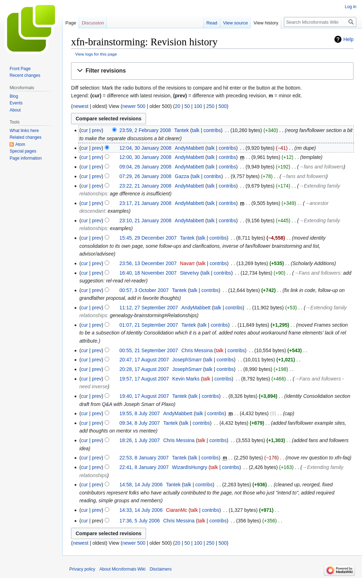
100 (198, 106)
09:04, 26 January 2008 (145, 167)
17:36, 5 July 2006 (139, 520)
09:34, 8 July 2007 (139, 423)
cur (84, 130)
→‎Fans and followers (317, 273)
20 (177, 106)
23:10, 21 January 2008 (145, 220)
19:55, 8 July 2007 (139, 413)
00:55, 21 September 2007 (148, 350)
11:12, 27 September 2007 (148, 307)
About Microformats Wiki (122, 569)
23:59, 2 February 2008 (145, 130)
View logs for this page (96, 54)
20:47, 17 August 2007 (144, 359)
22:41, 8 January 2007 (144, 467)
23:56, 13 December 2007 (148, 263)
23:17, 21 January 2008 (145, 203)
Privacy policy (82, 569)
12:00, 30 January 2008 (145, 157)
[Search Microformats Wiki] (320, 22)
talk (196, 130)
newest (80, 106)
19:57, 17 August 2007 (144, 379)
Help (348, 39)
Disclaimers (160, 569)
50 (187, 106)
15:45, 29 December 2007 (148, 238)
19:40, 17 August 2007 (144, 396)
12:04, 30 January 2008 (145, 148)
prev (96, 130)
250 (210, 106)
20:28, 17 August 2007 (144, 369)
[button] (212, 71)
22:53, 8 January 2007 (144, 457)
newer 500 (133, 106)
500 (222, 106)
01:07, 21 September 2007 (148, 325)
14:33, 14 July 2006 (141, 510)
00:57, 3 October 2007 (144, 290)
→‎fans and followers (321, 167)
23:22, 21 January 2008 (145, 186)
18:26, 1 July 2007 (139, 440)
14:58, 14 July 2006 (141, 484)
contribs (212, 130)
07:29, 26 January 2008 (145, 176)
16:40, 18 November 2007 (148, 273)
